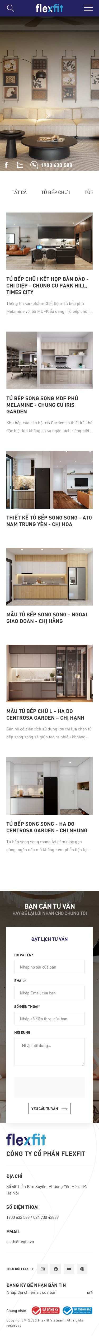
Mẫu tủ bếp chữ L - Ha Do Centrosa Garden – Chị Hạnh (45, 714)
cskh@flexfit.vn (20, 1241)
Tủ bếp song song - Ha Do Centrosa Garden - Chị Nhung (46, 826)
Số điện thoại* (27, 1006)
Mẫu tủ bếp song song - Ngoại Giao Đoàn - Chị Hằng (46, 617)
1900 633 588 (18, 1217)
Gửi (90, 1292)
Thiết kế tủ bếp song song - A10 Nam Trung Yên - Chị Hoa (49, 520)
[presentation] (54, 1087)
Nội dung (22, 1032)
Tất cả (19, 192)
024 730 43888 (46, 1217)
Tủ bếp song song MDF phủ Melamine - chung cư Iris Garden (42, 404)
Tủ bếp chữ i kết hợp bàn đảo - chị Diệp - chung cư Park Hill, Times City (47, 285)
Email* (20, 980)
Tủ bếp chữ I (55, 192)
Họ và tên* (23, 954)
